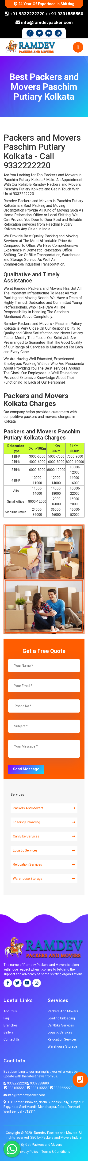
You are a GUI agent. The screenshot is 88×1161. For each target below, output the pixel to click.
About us (10, 1011)
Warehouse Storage (44, 878)
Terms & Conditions (55, 1151)
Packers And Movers (44, 808)
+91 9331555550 (66, 13)
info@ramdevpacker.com (44, 22)
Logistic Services (44, 850)
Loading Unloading (44, 822)
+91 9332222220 (27, 13)
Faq (6, 1018)
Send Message (26, 769)
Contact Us (12, 1039)
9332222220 (15, 1083)
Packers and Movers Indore (62, 1137)
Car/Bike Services (44, 836)
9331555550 (15, 1088)
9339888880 (38, 1083)
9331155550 (38, 1088)
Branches (11, 1025)
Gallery (9, 1032)
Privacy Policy (28, 1151)
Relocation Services (44, 864)
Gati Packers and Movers (43, 1144)
